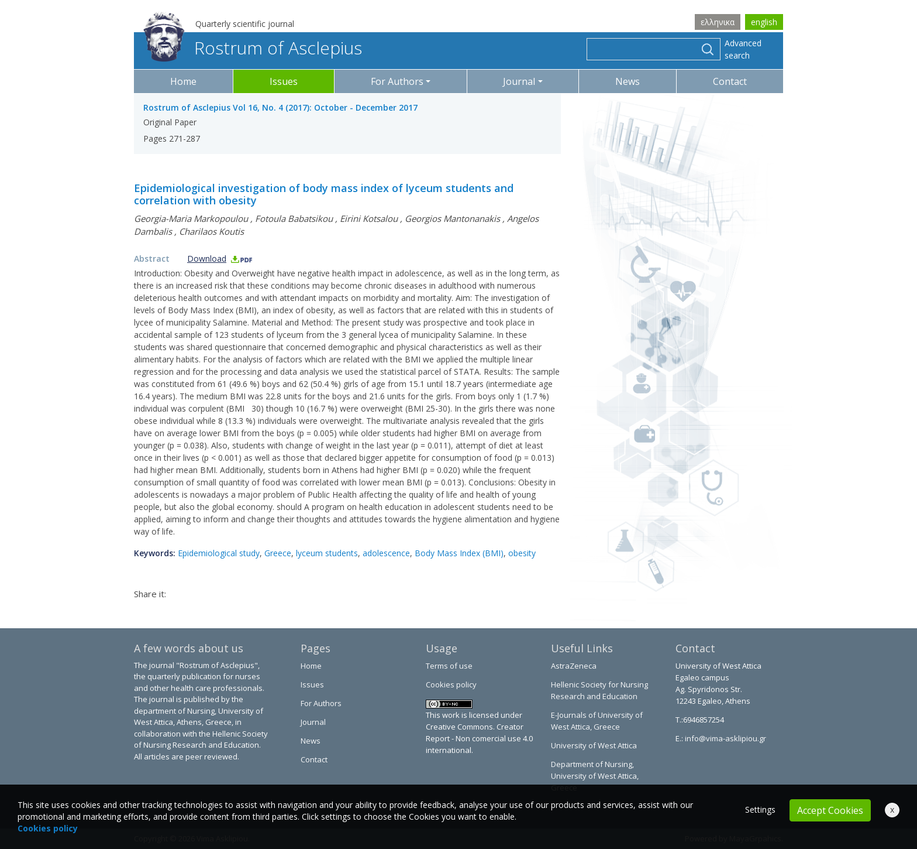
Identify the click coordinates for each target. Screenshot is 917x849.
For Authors (321, 703)
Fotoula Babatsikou (294, 218)
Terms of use (449, 665)
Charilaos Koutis (211, 231)
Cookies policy (451, 684)
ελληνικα (718, 22)
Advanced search (743, 49)
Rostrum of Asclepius (252, 48)
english (764, 22)
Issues (284, 81)
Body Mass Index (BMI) (459, 553)
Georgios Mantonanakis (452, 218)
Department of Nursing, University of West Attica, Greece (595, 776)
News (627, 81)
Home (183, 81)
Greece (277, 553)
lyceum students (327, 553)
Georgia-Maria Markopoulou (191, 218)
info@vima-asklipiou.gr (724, 738)
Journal (313, 722)
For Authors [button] (397, 81)
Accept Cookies (830, 810)
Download (220, 258)
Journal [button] (519, 81)
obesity (522, 553)
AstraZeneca (574, 665)
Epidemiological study (219, 553)
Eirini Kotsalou (369, 218)
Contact (730, 81)
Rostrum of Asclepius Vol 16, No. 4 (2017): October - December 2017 (280, 107)
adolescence (386, 553)
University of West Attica (594, 745)
